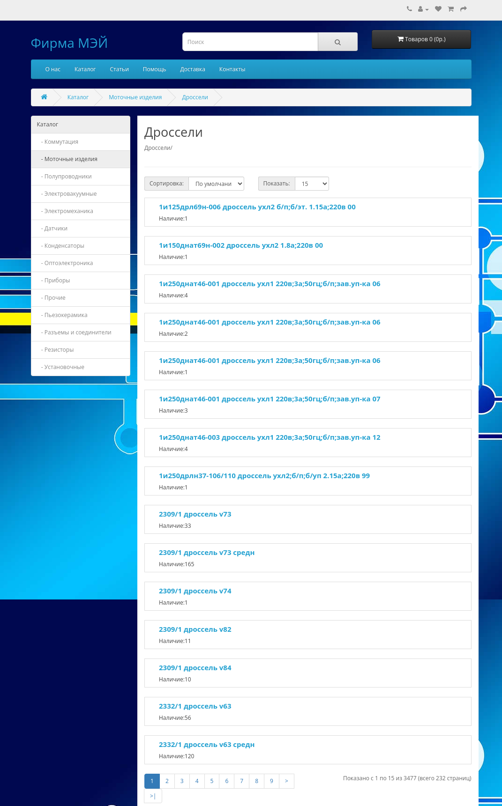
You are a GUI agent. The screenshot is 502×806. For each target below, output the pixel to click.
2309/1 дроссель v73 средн (207, 552)
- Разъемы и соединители (74, 332)
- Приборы (53, 280)
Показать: (276, 183)
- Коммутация (58, 142)
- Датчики (52, 228)
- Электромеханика (65, 211)
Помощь (154, 69)
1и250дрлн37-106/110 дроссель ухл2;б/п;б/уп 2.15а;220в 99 (264, 475)
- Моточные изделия (67, 159)
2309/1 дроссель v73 (195, 513)
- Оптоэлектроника (65, 263)
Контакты (232, 69)
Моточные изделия (135, 97)
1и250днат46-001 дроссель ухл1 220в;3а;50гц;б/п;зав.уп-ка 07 (270, 398)
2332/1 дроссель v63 (195, 705)
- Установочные (61, 367)
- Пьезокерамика (62, 315)
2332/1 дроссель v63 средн (207, 744)
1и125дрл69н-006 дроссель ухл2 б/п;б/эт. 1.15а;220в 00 (257, 206)
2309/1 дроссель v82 (195, 629)
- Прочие (51, 298)
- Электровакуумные (67, 194)
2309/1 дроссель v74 (195, 590)
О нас (52, 69)
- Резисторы (55, 350)
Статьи (119, 69)
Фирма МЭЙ (69, 43)
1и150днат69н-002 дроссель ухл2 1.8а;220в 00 (241, 245)
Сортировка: (167, 183)
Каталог (85, 69)
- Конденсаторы (61, 246)
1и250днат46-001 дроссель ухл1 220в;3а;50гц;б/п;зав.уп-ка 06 (270, 283)
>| (153, 796)
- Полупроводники (64, 176)
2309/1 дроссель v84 (195, 667)
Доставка (192, 69)
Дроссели (195, 97)
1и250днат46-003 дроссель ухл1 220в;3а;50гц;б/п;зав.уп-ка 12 (270, 437)
